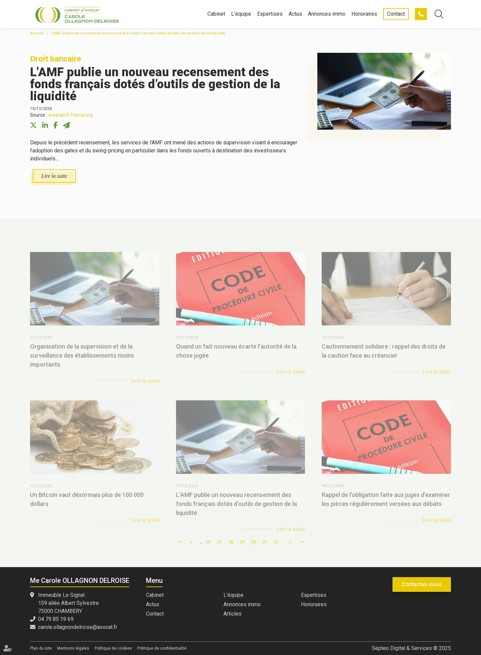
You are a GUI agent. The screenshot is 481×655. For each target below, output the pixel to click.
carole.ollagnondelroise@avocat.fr (77, 627)
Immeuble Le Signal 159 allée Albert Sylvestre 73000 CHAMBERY (68, 603)
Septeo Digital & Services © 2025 (411, 648)
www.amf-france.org (70, 115)
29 (242, 542)
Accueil (37, 33)
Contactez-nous (422, 584)
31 (265, 542)
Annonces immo (326, 14)
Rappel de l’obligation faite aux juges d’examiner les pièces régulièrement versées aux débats (386, 505)
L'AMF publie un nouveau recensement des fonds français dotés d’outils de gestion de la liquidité (138, 33)
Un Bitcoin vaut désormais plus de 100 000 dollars (87, 505)
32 (276, 542)
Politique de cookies (113, 648)
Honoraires (364, 14)
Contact (396, 14)
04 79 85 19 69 (421, 14)
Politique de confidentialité (161, 648)
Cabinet (216, 14)
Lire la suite (54, 176)
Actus (295, 14)
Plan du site (41, 648)
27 (219, 542)
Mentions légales (73, 648)
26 (208, 542)
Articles (232, 614)
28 (230, 542)
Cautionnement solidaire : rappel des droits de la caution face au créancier (384, 357)
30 (253, 542)
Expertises (270, 14)
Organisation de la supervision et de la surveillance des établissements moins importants (82, 361)
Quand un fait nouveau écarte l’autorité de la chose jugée (236, 357)
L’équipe (241, 14)
